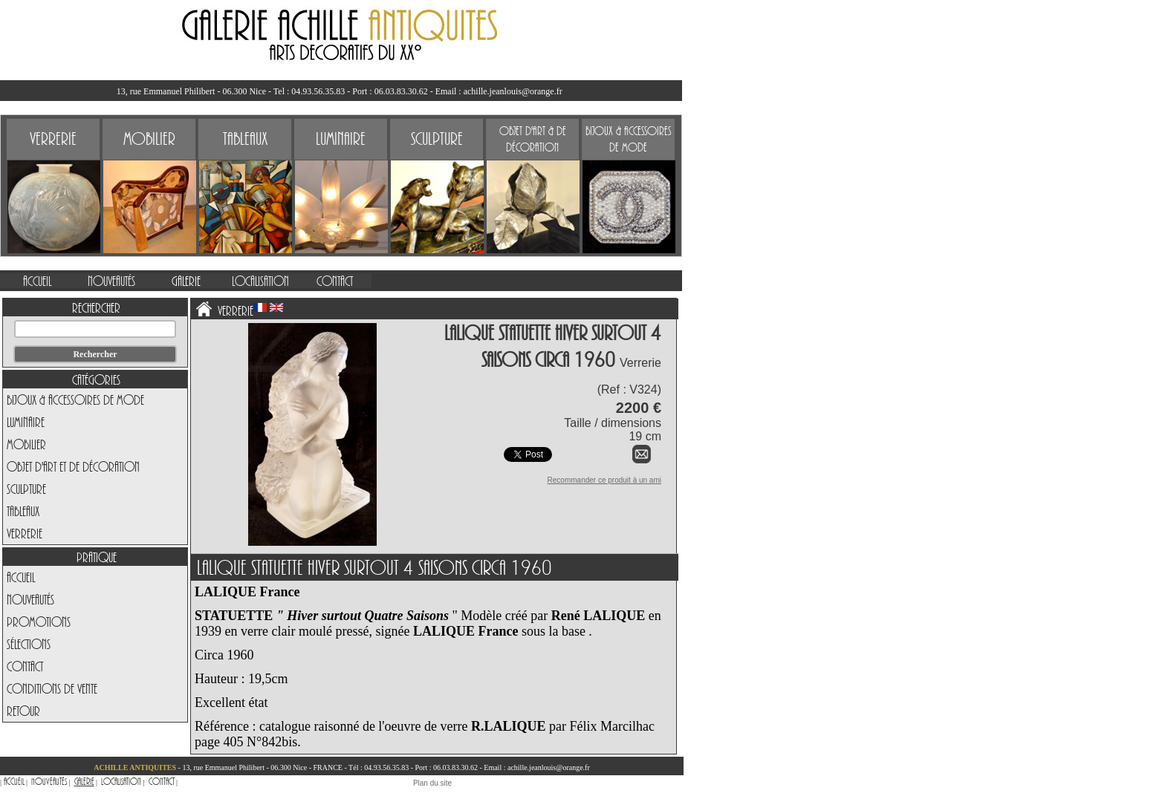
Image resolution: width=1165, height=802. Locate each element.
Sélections (29, 644)
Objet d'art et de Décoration (73, 466)
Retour (23, 711)
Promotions (39, 621)
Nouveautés (30, 599)
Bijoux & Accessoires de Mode (75, 399)
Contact (25, 666)
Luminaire (26, 422)
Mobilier (26, 444)
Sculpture (26, 489)
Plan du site (432, 783)
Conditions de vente (52, 688)
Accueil (21, 577)
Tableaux (23, 511)
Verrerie (24, 533)
